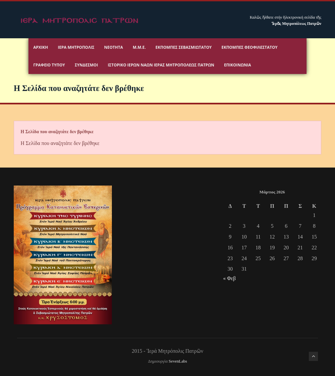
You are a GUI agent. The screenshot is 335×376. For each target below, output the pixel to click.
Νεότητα (113, 47)
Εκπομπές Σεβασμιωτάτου (183, 47)
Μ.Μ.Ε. (139, 47)
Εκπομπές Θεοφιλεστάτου (249, 47)
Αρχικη (40, 47)
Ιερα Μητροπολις (76, 47)
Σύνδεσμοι (86, 65)
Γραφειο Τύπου (49, 65)
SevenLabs (178, 361)
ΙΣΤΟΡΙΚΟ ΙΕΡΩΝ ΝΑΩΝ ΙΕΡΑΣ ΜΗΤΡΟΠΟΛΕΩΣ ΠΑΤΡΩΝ (161, 65)
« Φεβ (229, 278)
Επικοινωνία (237, 65)
